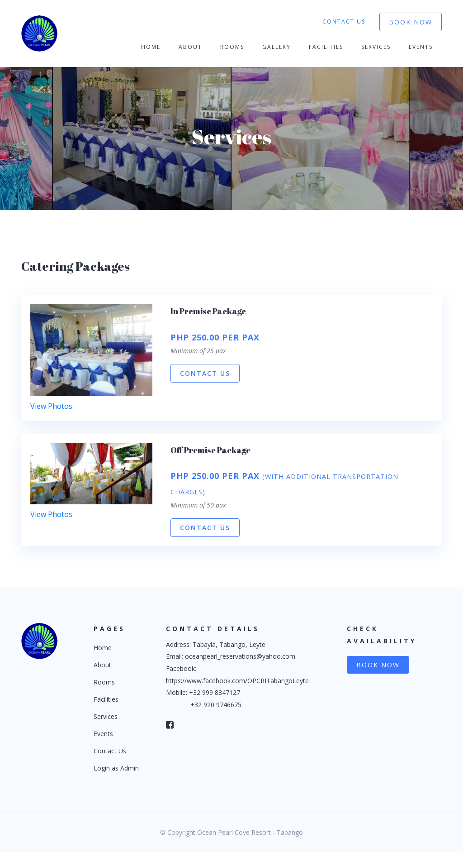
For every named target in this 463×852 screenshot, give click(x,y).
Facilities (326, 47)
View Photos (51, 406)
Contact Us (343, 21)
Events (421, 47)
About (190, 47)
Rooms (232, 47)
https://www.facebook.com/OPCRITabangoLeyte (237, 680)
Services (376, 47)
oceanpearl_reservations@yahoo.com (240, 656)
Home (151, 47)
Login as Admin (116, 768)
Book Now (410, 22)
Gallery (276, 47)
